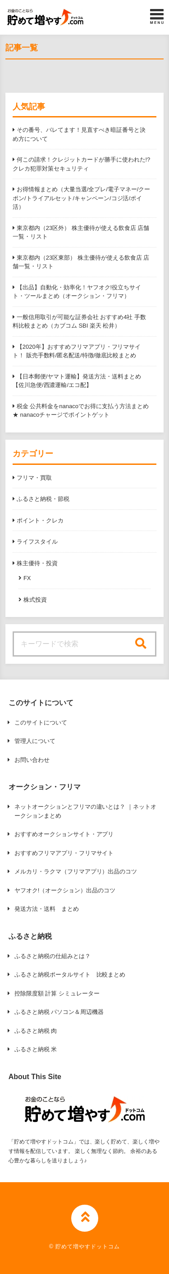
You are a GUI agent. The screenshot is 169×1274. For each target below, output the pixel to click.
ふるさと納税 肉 (35, 1030)
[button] (45, 17)
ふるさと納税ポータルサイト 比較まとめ (70, 974)
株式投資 (35, 599)
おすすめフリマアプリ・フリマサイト (64, 853)
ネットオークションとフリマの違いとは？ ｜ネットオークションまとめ (85, 811)
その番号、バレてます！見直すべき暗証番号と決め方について (79, 134)
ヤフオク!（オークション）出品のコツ (64, 890)
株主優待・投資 (37, 563)
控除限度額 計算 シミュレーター (57, 993)
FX (27, 578)
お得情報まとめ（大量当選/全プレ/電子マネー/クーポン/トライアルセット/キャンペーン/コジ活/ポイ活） (81, 198)
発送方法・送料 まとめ (46, 908)
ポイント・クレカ (40, 520)
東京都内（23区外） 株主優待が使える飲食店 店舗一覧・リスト (81, 232)
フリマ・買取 (34, 477)
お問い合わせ (32, 759)
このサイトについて (40, 722)
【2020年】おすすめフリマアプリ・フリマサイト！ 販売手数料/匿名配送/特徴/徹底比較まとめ (77, 351)
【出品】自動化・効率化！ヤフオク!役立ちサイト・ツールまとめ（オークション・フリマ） (77, 292)
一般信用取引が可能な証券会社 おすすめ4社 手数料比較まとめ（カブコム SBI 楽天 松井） (79, 321)
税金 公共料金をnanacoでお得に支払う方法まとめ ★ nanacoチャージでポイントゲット (81, 411)
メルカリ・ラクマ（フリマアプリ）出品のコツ (75, 871)
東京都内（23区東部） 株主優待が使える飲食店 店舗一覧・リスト (81, 262)
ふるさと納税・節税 (43, 498)
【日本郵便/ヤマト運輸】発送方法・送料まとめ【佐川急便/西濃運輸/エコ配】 (77, 381)
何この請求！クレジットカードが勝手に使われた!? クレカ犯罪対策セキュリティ (81, 164)
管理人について (34, 741)
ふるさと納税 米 (35, 1049)
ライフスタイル (37, 541)
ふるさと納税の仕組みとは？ (52, 956)
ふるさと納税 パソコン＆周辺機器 (59, 1011)
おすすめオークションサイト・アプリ (64, 834)
